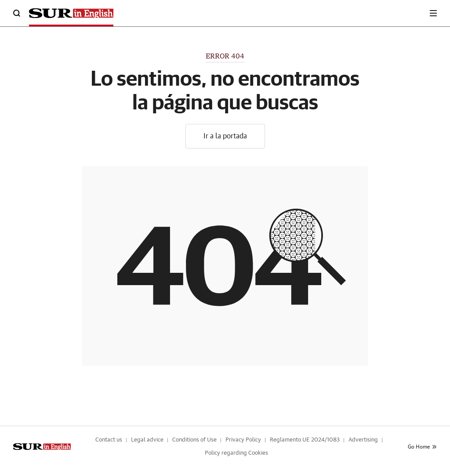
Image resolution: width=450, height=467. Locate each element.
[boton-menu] (433, 13)
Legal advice (147, 440)
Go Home (422, 446)
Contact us (108, 440)
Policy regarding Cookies (236, 453)
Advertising (363, 440)
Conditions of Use (194, 440)
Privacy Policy (243, 440)
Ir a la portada (225, 136)
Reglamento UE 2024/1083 (305, 440)
